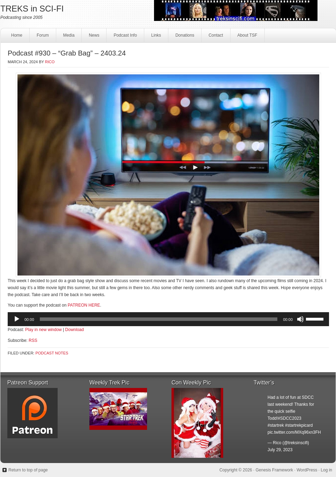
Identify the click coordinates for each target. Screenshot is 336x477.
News (94, 35)
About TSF (247, 35)
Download (74, 329)
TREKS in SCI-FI (32, 8)
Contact (215, 37)
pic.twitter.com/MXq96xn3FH (294, 432)
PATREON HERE (84, 305)
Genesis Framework (274, 470)
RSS (33, 340)
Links (155, 37)
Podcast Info (124, 37)
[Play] (16, 319)
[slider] (159, 319)
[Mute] (300, 319)
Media (68, 37)
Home (16, 35)
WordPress (307, 470)
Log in (326, 470)
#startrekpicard (299, 425)
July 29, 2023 (280, 449)
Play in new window (43, 329)
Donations (183, 37)
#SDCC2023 (289, 418)
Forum (43, 35)
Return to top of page (28, 470)
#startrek (276, 425)
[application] (168, 319)
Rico (50, 62)
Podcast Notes (51, 353)
